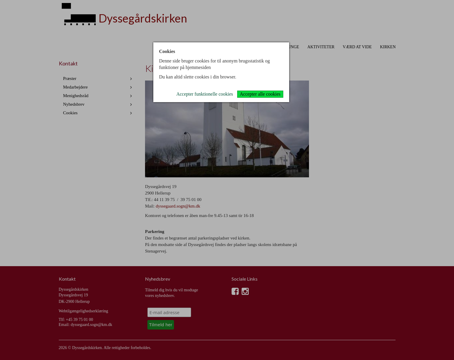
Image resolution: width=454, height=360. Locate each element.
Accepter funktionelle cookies (204, 94)
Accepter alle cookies (260, 94)
